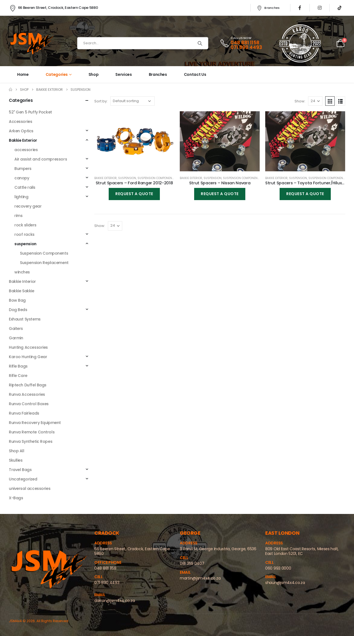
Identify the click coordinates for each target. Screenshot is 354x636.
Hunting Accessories (28, 347)
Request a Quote (134, 194)
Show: (300, 101)
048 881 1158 (245, 42)
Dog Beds (18, 309)
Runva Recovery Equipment (35, 422)
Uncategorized (23, 479)
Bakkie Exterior (105, 178)
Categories (57, 74)
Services (123, 74)
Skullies (16, 460)
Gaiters (16, 328)
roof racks (24, 234)
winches (22, 272)
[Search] (200, 43)
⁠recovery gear (28, 206)
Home (23, 74)
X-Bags (16, 498)
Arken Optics (21, 131)
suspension (127, 178)
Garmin (16, 338)
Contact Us (195, 74)
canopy (21, 178)
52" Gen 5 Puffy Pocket (30, 112)
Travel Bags (20, 469)
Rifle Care (18, 375)
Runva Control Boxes (29, 404)
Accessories (20, 121)
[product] (134, 141)
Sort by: (101, 101)
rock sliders (25, 225)
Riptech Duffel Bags (27, 385)
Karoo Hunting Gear (28, 357)
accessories (26, 149)
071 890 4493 (246, 47)
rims (18, 215)
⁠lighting (21, 197)
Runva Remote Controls (31, 432)
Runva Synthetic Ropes (30, 441)
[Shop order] (132, 101)
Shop (93, 74)
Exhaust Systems (25, 319)
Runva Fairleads (24, 413)
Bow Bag (17, 300)
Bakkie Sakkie (21, 291)
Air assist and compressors (40, 159)
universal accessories (29, 488)
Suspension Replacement (44, 262)
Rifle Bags (18, 366)
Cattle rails (24, 187)
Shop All (16, 451)
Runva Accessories (27, 394)
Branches (268, 7)
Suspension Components (156, 178)
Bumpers (23, 168)
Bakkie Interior (22, 281)
